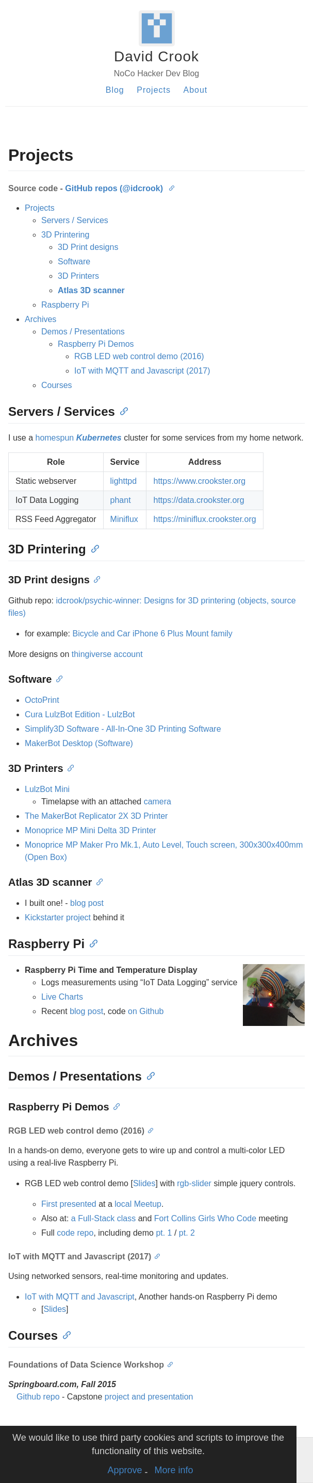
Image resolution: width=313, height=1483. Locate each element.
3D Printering (65, 234)
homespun (78, 437)
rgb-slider (194, 1183)
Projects (154, 90)
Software (74, 261)
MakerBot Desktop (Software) (79, 743)
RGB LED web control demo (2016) (139, 356)
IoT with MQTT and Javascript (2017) (142, 370)
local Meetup (137, 1204)
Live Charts (62, 996)
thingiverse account (107, 654)
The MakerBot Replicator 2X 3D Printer (96, 816)
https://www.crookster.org (199, 481)
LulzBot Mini (47, 789)
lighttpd (123, 481)
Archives (40, 319)
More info (174, 1470)
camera (157, 801)
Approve (124, 1470)
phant (120, 500)
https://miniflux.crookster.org (204, 519)
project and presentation (149, 1396)
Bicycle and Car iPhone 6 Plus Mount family (152, 633)
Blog (115, 90)
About (195, 90)
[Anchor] (171, 187)
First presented (68, 1204)
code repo (75, 1232)
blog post (87, 903)
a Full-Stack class (103, 1218)
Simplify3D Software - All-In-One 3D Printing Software (123, 728)
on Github (145, 1011)
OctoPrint (42, 700)
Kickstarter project (58, 917)
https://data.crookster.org (198, 500)
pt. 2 (187, 1232)
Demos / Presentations (83, 331)
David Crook (156, 56)
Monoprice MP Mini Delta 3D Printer (90, 830)
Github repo (38, 1396)
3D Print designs (88, 247)
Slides (144, 1183)
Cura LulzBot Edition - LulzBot (80, 714)
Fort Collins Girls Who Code (205, 1218)
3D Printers (78, 276)
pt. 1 (164, 1232)
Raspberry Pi (65, 304)
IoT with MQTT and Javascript (80, 1296)
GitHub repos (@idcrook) (114, 188)
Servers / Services (74, 220)
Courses (56, 385)
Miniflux (124, 519)
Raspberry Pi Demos (96, 344)
